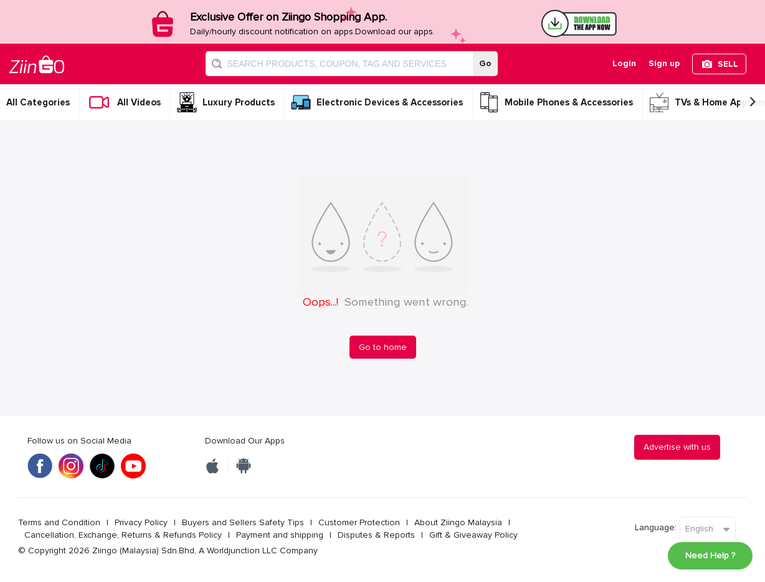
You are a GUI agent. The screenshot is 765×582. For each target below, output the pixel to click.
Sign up (664, 63)
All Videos (139, 102)
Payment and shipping (279, 535)
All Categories (38, 102)
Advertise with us (677, 447)
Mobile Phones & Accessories (569, 102)
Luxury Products (238, 102)
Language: (656, 527)
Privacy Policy (141, 522)
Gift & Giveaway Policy (473, 535)
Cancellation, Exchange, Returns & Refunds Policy (123, 535)
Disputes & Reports (376, 535)
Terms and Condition (59, 522)
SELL (728, 64)
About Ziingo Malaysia (458, 522)
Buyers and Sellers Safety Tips (243, 522)
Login (624, 63)
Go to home (383, 347)
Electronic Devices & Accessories (389, 102)
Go (485, 63)
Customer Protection (359, 522)
